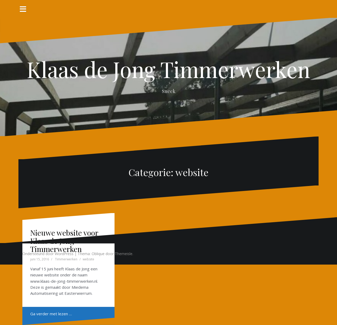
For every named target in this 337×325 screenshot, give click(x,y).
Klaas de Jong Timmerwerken (168, 69)
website (88, 259)
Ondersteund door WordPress (47, 253)
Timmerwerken (66, 259)
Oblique (98, 253)
